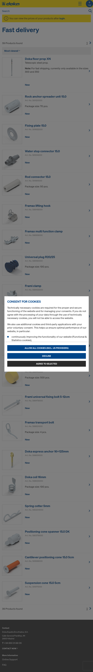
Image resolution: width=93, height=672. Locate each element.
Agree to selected (46, 363)
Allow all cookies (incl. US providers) (47, 348)
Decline (46, 355)
